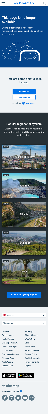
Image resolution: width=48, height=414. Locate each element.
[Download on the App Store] (9, 376)
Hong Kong (24, 242)
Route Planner (8, 339)
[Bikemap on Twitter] (18, 398)
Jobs (27, 343)
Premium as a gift (9, 347)
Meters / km (24, 323)
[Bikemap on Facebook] (5, 398)
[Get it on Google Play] (26, 376)
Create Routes (24, 97)
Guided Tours (7, 366)
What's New (30, 339)
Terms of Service (32, 350)
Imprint (28, 366)
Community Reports (10, 354)
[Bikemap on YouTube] (25, 398)
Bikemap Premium (10, 343)
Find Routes (24, 91)
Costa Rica (24, 185)
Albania (24, 214)
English (24, 315)
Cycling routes (8, 335)
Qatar (24, 271)
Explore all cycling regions (24, 294)
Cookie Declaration (33, 358)
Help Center (30, 347)
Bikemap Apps (8, 358)
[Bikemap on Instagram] (11, 398)
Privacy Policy (31, 354)
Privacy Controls (32, 362)
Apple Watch (7, 362)
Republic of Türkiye (24, 156)
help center (28, 103)
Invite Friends (7, 350)
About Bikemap (31, 335)
